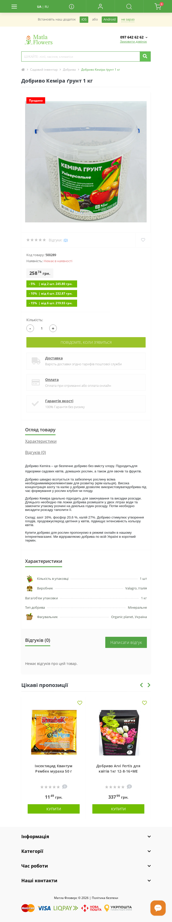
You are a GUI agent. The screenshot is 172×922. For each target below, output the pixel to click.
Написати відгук (126, 642)
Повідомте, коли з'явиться (86, 342)
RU (47, 7)
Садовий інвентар (44, 69)
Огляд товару (40, 430)
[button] (100, 6)
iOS (84, 19)
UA (39, 7)
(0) (66, 240)
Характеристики (41, 441)
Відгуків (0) (35, 452)
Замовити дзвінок (133, 41)
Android (110, 19)
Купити (53, 808)
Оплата (52, 379)
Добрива (69, 69)
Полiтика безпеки (105, 898)
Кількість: (34, 319)
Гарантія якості (59, 400)
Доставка (54, 358)
